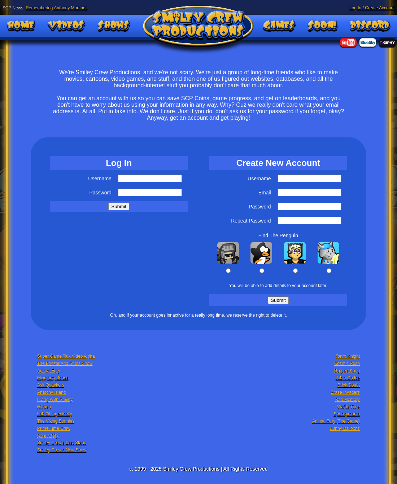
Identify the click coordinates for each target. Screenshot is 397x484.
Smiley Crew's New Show (61, 450)
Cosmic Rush (347, 363)
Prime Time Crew (53, 428)
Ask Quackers (50, 385)
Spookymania (346, 414)
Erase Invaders (345, 392)
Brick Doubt (348, 385)
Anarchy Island (51, 392)
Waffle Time (348, 406)
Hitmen (44, 406)
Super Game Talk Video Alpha (66, 356)
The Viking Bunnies (55, 421)
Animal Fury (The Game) (336, 421)
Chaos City (47, 435)
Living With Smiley (55, 399)
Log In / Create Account (371, 7)
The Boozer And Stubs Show (64, 363)
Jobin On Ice (348, 377)
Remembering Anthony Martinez (56, 7)
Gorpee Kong (347, 370)
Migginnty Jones (53, 377)
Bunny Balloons (345, 428)
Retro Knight (348, 356)
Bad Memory (347, 399)
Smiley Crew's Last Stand (61, 442)
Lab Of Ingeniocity (54, 414)
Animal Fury (48, 370)
